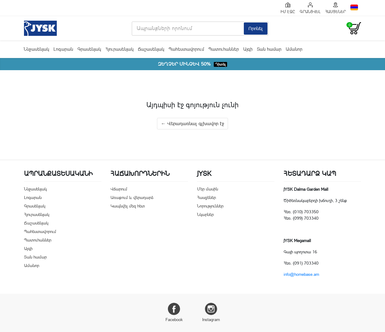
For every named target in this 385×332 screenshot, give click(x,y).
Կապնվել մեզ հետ (128, 206)
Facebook (174, 312)
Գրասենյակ (89, 49)
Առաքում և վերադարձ (132, 197)
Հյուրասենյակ (119, 49)
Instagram (211, 312)
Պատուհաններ (223, 49)
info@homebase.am (301, 274)
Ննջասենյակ (36, 49)
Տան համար (269, 49)
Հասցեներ (206, 197)
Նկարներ (205, 214)
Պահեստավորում (186, 49)
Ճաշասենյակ (151, 49)
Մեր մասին (207, 189)
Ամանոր (294, 49)
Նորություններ (210, 206)
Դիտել (220, 64)
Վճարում (119, 189)
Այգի (248, 49)
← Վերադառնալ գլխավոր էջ (192, 123)
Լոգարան (63, 49)
